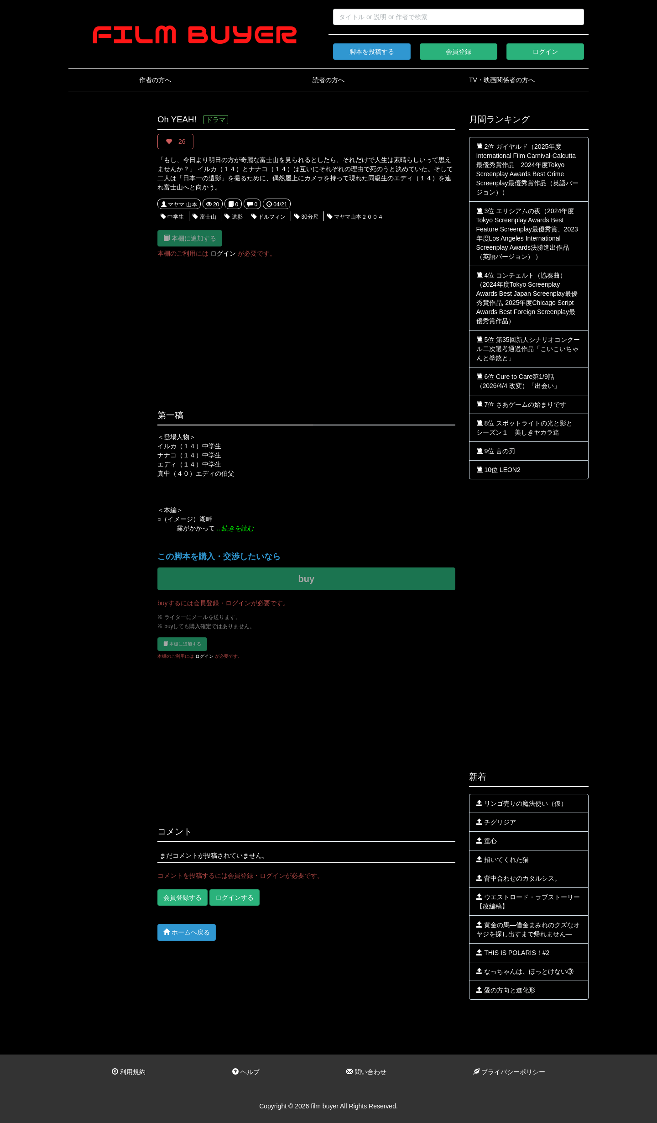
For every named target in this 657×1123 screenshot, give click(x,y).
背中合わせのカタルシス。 (518, 878)
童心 (486, 841)
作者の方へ (155, 80)
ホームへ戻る (186, 932)
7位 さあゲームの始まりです (521, 404)
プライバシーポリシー (509, 1072)
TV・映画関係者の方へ (502, 80)
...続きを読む (235, 528)
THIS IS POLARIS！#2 (513, 952)
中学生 (172, 217)
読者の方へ (328, 80)
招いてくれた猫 (502, 859)
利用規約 (129, 1072)
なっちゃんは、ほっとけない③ (525, 971)
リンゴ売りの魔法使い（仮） (522, 803)
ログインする (234, 897)
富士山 (204, 217)
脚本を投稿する (371, 51)
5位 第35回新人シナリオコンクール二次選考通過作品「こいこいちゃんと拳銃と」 (528, 349)
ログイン (545, 51)
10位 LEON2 (498, 469)
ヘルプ (246, 1072)
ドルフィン (268, 217)
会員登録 (458, 51)
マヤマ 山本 (179, 204)
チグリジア (496, 822)
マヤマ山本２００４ (355, 217)
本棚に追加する (189, 238)
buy (306, 579)
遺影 (233, 217)
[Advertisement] (106, 252)
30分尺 (306, 217)
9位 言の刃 (496, 451)
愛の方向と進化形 (506, 990)
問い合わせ (366, 1072)
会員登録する (182, 897)
